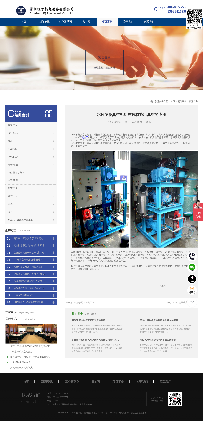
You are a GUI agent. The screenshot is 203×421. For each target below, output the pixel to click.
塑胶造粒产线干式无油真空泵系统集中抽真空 (36, 288)
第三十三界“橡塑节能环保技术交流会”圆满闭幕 (31, 346)
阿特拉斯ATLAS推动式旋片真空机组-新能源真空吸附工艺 (42, 302)
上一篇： (88, 302)
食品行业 (12, 141)
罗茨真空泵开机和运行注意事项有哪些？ (30, 357)
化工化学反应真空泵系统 (20, 220)
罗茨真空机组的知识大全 (22, 367)
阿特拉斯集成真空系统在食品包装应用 (159, 320)
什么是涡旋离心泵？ (20, 362)
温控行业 (12, 196)
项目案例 (181, 101)
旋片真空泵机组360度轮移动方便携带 (32, 274)
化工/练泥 (13, 180)
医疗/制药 (13, 133)
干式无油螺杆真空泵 (24, 295)
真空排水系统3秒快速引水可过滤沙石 (32, 245)
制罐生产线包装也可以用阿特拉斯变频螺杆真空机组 (96, 340)
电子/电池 (13, 164)
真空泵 (85, 137)
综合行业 (12, 212)
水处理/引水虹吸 (16, 172)
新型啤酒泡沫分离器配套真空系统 (88, 320)
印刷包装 (12, 149)
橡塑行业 (193, 101)
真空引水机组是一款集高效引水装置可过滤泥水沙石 (39, 267)
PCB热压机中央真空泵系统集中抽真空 (33, 281)
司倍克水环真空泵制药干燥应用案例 (158, 340)
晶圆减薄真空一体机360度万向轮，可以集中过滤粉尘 (40, 252)
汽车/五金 (13, 188)
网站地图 (122, 413)
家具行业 (12, 204)
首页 (23, 21)
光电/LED (13, 157)
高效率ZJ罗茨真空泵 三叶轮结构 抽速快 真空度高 (38, 238)
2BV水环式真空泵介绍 (21, 351)
